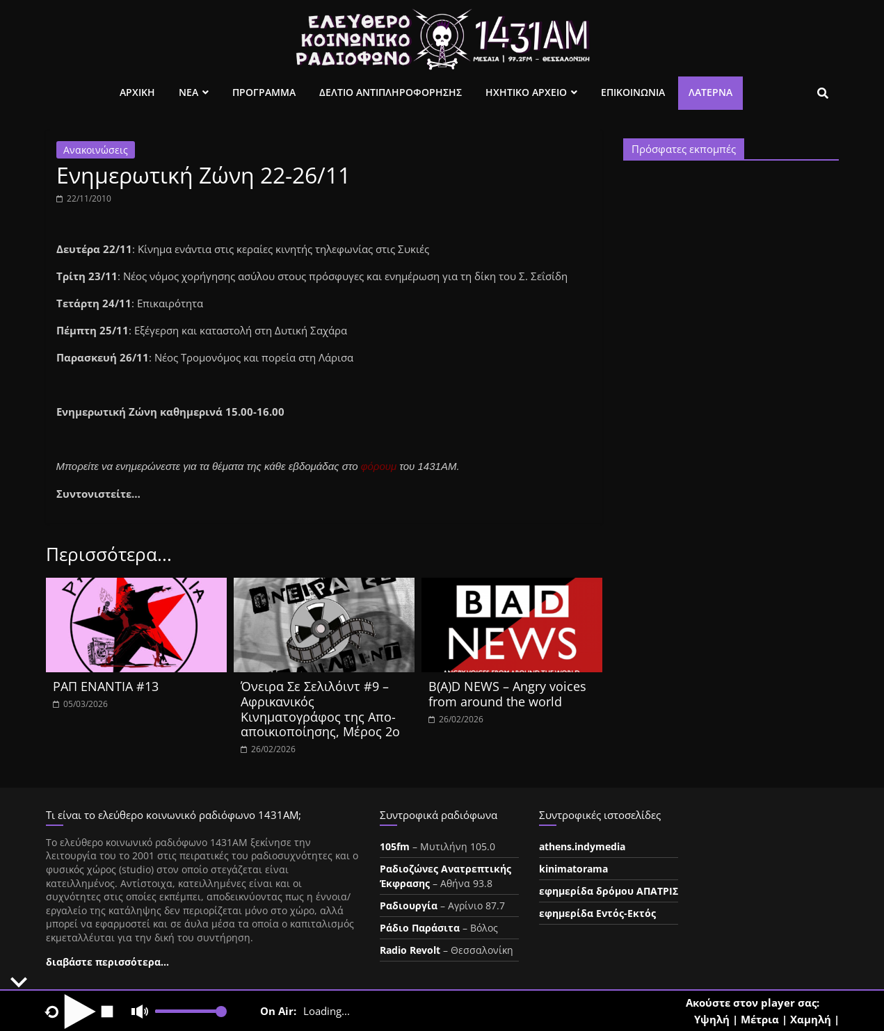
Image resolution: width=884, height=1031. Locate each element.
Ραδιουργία (408, 905)
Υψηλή (712, 1019)
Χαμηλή (810, 1019)
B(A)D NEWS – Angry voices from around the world (507, 694)
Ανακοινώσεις (95, 149)
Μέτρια (760, 1019)
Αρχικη (137, 92)
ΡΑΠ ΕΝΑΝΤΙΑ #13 (106, 686)
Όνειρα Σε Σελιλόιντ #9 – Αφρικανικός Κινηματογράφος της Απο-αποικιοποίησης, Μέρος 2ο (320, 709)
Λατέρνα (710, 92)
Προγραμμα (264, 92)
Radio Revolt (410, 950)
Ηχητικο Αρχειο (526, 92)
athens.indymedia (582, 846)
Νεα (188, 92)
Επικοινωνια (633, 92)
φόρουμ (379, 466)
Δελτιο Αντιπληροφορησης (390, 92)
